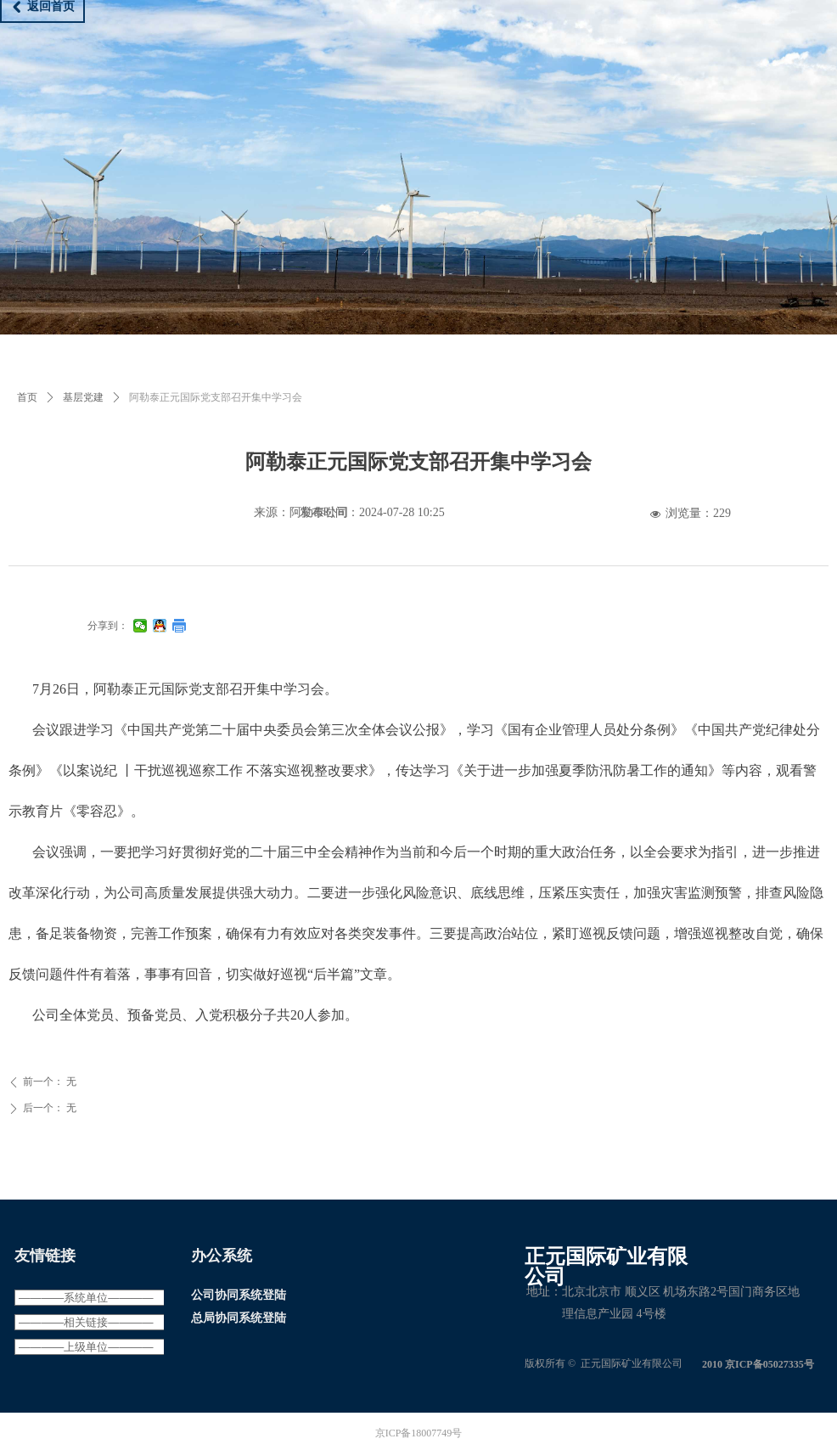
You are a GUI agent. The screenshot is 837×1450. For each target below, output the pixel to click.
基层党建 (83, 397)
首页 (27, 397)
